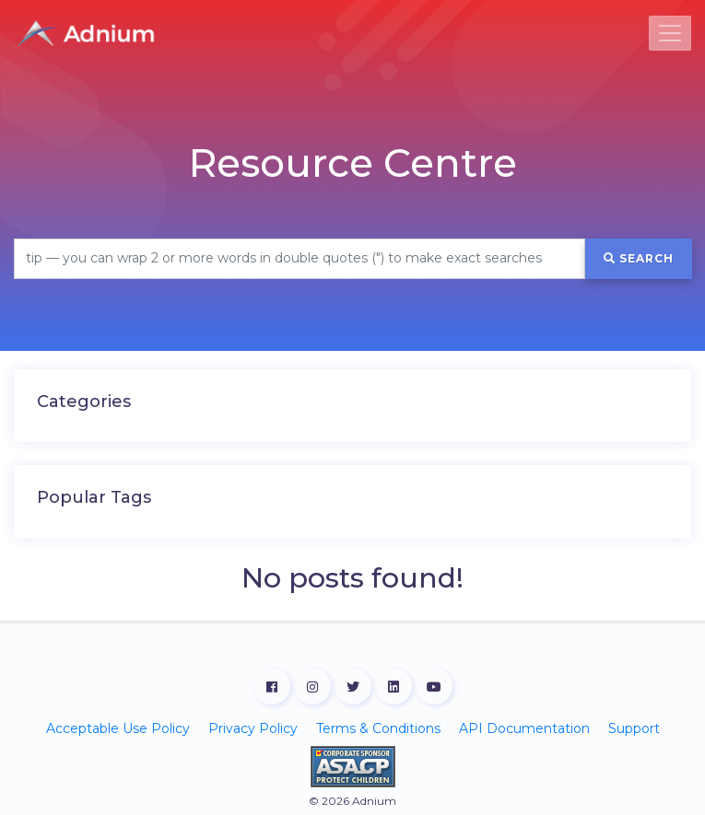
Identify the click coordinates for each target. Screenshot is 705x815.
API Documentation (524, 728)
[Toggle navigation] (670, 33)
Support (634, 728)
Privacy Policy (253, 728)
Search (639, 258)
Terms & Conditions (378, 728)
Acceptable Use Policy (118, 728)
